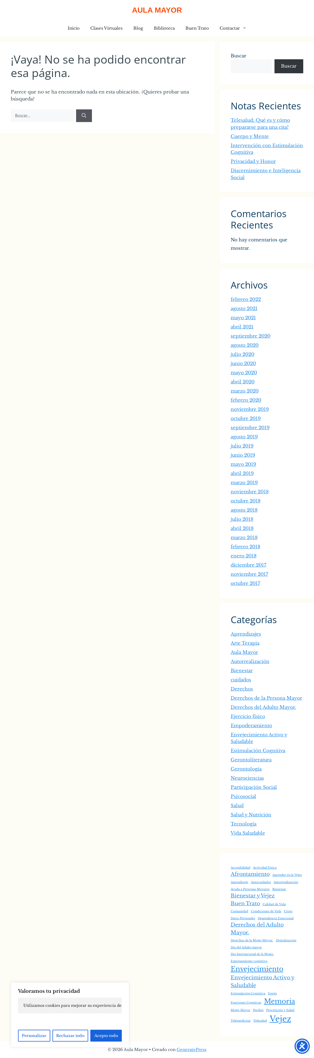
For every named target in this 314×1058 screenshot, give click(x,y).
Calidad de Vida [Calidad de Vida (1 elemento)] (274, 904)
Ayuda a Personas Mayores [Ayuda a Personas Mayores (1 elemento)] (250, 889)
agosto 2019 (244, 437)
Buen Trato (197, 28)
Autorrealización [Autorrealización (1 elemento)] (286, 882)
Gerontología (246, 769)
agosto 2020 (245, 345)
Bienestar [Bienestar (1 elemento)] (279, 889)
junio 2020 (243, 363)
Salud (237, 806)
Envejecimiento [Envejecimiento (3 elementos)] (257, 969)
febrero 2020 (246, 400)
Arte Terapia (245, 643)
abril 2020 (243, 382)
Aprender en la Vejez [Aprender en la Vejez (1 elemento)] (287, 875)
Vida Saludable (248, 833)
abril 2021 (242, 327)
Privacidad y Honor (253, 161)
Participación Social (254, 787)
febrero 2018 (245, 547)
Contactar (236, 28)
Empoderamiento (251, 726)
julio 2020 (242, 354)
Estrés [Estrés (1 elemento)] (272, 993)
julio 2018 (242, 519)
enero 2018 (243, 556)
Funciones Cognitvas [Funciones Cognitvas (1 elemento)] (246, 1002)
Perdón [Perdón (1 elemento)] (258, 1010)
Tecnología (243, 824)
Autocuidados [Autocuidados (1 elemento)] (261, 882)
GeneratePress (191, 1049)
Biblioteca (164, 28)
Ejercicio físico (248, 716)
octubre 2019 (246, 418)
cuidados (241, 680)
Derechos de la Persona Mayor (266, 698)
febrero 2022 (246, 299)
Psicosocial (243, 796)
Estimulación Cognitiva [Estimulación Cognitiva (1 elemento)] (248, 993)
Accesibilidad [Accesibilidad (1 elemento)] (240, 867)
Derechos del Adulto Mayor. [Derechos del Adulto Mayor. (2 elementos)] (257, 929)
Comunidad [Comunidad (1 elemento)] (239, 911)
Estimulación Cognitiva (258, 751)
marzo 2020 (245, 391)
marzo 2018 (244, 537)
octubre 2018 (246, 501)
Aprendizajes (246, 634)
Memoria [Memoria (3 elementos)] (279, 1001)
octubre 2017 (245, 583)
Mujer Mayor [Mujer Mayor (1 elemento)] (240, 1010)
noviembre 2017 (249, 574)
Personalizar (34, 1035)
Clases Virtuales (106, 28)
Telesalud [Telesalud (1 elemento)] (260, 1020)
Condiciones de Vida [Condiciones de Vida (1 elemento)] (266, 911)
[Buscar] (84, 115)
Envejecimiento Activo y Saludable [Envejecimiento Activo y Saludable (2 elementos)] (262, 981)
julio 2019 (242, 446)
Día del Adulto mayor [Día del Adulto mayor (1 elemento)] (246, 947)
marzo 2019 (244, 482)
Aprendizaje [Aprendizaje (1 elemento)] (239, 882)
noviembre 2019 (250, 409)
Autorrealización (250, 661)
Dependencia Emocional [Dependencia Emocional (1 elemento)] (276, 918)
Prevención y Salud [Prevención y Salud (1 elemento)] (280, 1010)
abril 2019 (242, 473)
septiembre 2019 (250, 428)
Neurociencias (247, 778)
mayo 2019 (243, 464)
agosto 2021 (244, 308)
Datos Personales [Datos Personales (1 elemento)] (243, 918)
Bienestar (242, 671)
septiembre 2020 (250, 336)
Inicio (74, 28)
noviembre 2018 (250, 492)
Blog (138, 28)
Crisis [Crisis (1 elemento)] (288, 911)
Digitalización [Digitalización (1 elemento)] (286, 940)
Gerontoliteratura (251, 760)
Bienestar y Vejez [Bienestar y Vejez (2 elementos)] (253, 896)
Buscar (238, 56)
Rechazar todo (70, 1035)
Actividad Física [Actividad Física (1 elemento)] (265, 867)
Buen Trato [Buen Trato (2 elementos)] (245, 903)
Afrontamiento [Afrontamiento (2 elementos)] (250, 874)
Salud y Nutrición (251, 815)
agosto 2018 (244, 510)
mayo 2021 (243, 318)
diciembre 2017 (248, 565)
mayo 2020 (244, 373)
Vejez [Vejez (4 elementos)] (280, 1019)
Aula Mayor (157, 10)
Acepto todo (106, 1035)
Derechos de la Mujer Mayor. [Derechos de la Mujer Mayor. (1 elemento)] (252, 940)
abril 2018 (242, 528)
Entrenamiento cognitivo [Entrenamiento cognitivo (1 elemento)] (249, 961)
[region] (70, 1014)
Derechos (242, 689)
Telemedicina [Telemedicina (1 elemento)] (241, 1020)
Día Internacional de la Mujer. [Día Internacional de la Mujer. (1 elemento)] (252, 954)
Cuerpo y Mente (250, 136)
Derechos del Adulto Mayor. (263, 707)
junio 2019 (243, 455)
